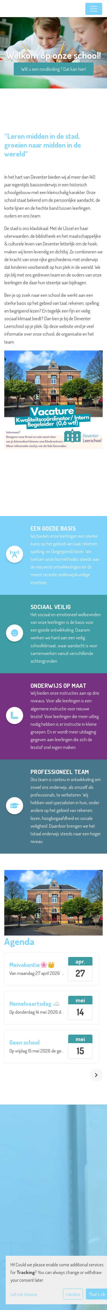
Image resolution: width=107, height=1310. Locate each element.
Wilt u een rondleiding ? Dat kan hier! (53, 69)
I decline (73, 1294)
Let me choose (24, 1294)
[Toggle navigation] (93, 9)
